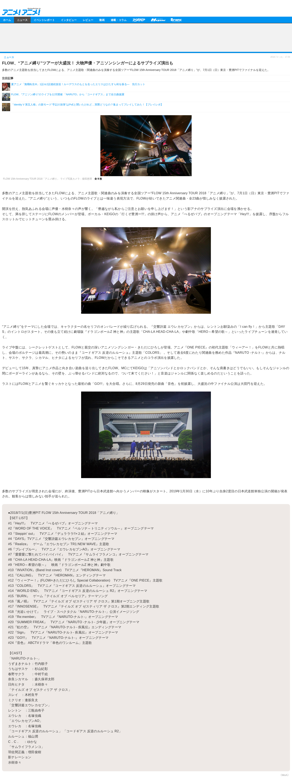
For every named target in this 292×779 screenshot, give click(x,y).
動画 (102, 19)
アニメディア (139, 20)
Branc (176, 20)
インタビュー (69, 19)
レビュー (88, 19)
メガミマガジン (158, 20)
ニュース (22, 19)
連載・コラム (119, 19)
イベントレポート (44, 19)
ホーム (7, 19)
